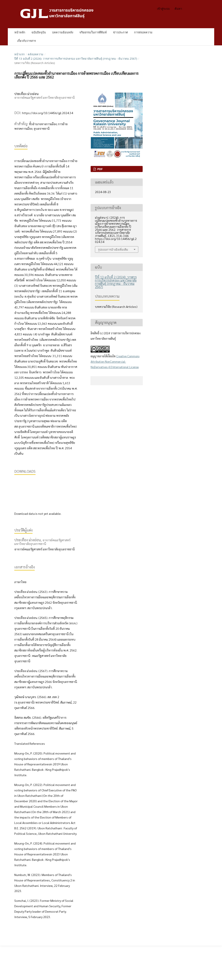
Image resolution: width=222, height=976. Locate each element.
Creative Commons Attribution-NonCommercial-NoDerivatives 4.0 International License (115, 361)
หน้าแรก (19, 54)
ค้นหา (199, 32)
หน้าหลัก (19, 32)
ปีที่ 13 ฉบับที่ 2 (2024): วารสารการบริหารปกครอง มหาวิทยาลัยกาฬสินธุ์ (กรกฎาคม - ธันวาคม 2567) (75, 59)
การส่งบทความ (143, 32)
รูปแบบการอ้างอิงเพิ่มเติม (113, 249)
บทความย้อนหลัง (62, 32)
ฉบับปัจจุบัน (38, 32)
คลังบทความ (35, 54)
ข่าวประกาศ (120, 32)
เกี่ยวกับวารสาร (26, 41)
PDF (99, 169)
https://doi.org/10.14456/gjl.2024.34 (47, 113)
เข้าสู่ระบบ (163, 9)
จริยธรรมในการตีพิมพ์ (93, 32)
